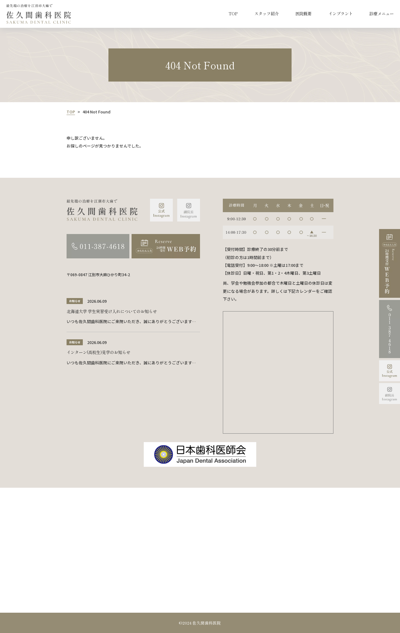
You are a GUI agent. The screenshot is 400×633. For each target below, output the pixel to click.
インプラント (340, 14)
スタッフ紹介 (266, 14)
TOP (233, 14)
